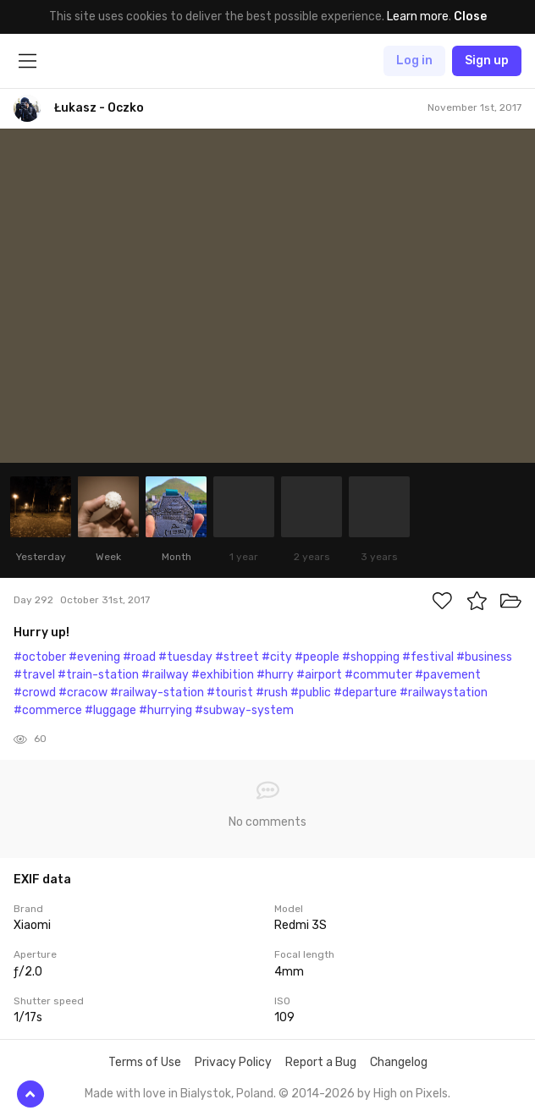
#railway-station (157, 692)
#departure (365, 692)
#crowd (35, 692)
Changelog (398, 1062)
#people (317, 657)
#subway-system (244, 710)
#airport (319, 675)
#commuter (378, 675)
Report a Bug (320, 1062)
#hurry (275, 675)
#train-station (98, 675)
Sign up (487, 60)
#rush (272, 692)
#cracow (83, 692)
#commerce (48, 710)
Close (470, 16)
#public (310, 692)
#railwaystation (444, 692)
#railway (165, 675)
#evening (94, 657)
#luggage (110, 710)
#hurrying (165, 710)
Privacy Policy (233, 1062)
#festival (428, 657)
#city (277, 657)
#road (139, 657)
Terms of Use (144, 1062)
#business (484, 657)
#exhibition (222, 675)
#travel (34, 675)
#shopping (371, 657)
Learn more (418, 16)
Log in (414, 60)
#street (237, 657)
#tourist (230, 692)
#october (40, 657)
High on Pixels (410, 1093)
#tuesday (185, 657)
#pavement (448, 675)
